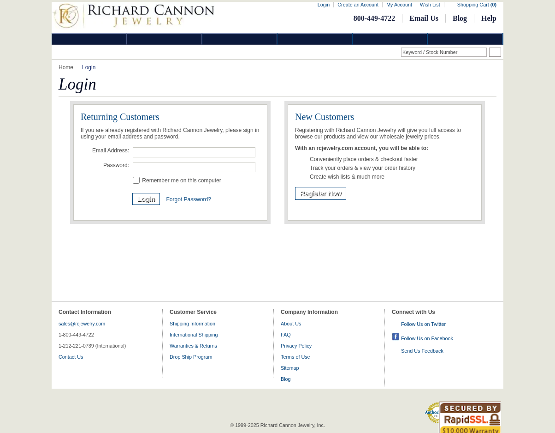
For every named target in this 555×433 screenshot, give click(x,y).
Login (324, 4)
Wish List (430, 4)
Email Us (423, 18)
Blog (460, 18)
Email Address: (110, 150)
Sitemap (290, 368)
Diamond (89, 39)
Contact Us (71, 357)
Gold (164, 39)
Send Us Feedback (422, 351)
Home (66, 67)
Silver (239, 39)
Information (390, 39)
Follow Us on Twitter (423, 324)
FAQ (286, 334)
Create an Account (357, 4)
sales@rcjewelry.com (82, 323)
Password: (116, 165)
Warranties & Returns (193, 346)
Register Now (320, 193)
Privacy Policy (296, 346)
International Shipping (194, 334)
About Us (291, 323)
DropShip (465, 39)
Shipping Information (192, 323)
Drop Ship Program (191, 357)
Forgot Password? (188, 199)
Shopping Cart (476, 4)
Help (488, 18)
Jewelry (315, 39)
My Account (399, 4)
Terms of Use (295, 357)
